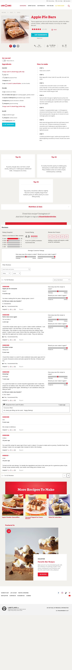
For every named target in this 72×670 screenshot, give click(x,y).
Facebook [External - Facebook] (14, 46)
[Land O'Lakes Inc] (14, 607)
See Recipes (43, 574)
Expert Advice (32, 5)
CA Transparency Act (62, 610)
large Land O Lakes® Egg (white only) (14, 106)
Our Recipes (23, 5)
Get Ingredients (39, 35)
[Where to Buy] (50, 1)
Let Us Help (13, 592)
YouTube (69, 595)
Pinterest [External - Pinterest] (10, 46)
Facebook (58, 592)
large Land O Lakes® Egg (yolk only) (13, 71)
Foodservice (20, 595)
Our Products (41, 5)
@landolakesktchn (47, 217)
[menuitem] (23, 5)
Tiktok (65, 592)
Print (54, 29)
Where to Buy (5, 592)
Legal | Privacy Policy (12, 610)
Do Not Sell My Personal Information (58, 607)
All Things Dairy (59, 5)
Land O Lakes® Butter (14, 83)
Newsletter (4, 595)
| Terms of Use (19, 610)
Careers (28, 595)
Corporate (12, 595)
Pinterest (69, 592)
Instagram (62, 592)
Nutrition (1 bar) (49, 207)
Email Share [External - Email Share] (18, 46)
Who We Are (50, 5)
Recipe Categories (23, 592)
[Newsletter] (67, 1)
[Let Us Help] (59, 1)
